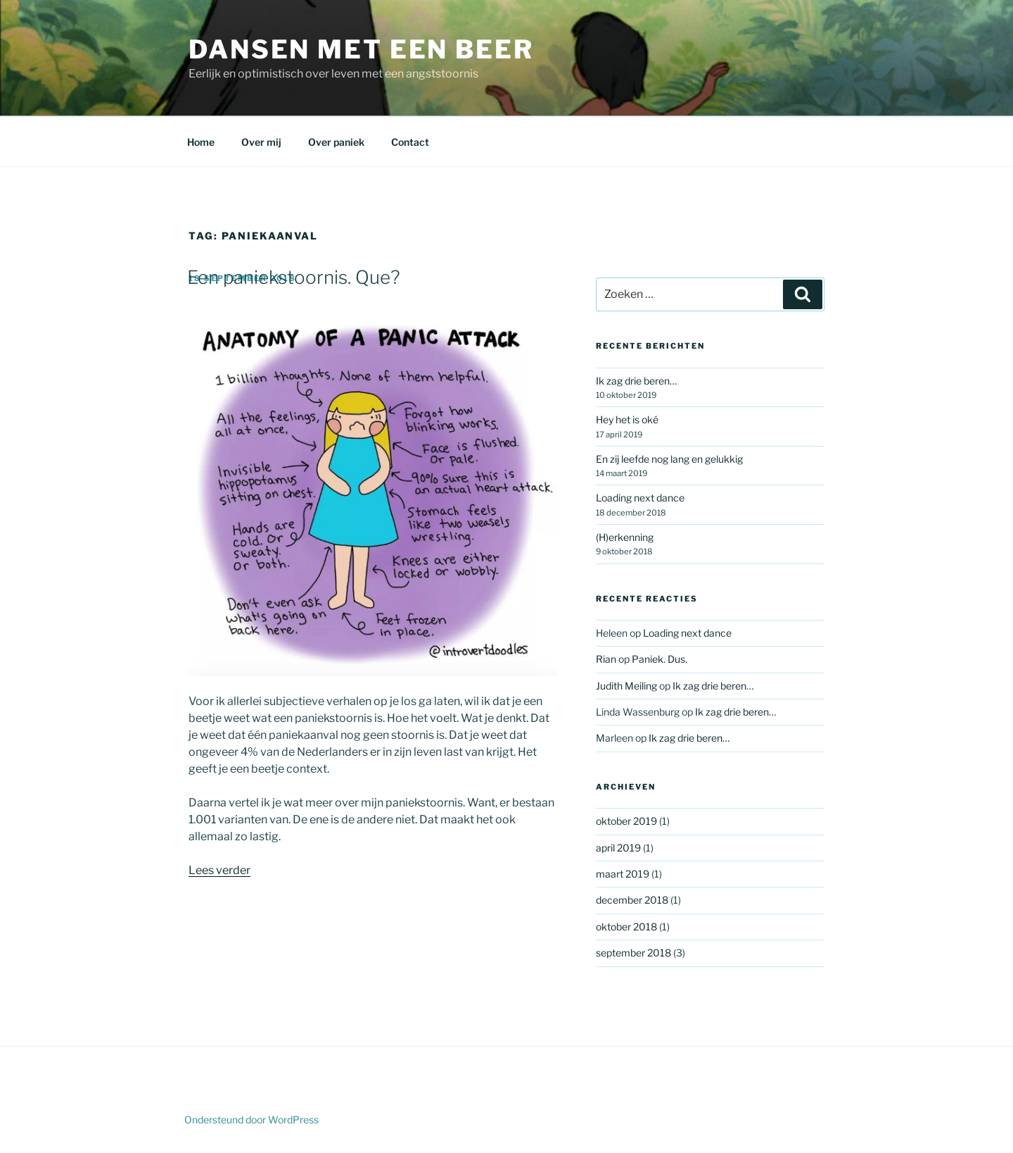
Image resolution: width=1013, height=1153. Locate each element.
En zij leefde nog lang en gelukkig (669, 459)
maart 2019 (622, 874)
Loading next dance (640, 498)
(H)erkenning (625, 537)
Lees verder (219, 870)
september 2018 (633, 953)
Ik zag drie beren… (636, 381)
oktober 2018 (626, 927)
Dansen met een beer (361, 49)
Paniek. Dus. (659, 659)
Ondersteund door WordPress (251, 1120)
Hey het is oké (627, 419)
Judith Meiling (626, 686)
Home (201, 142)
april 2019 (618, 848)
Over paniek (336, 142)
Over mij (261, 142)
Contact (410, 142)
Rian (606, 659)
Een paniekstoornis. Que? (293, 277)
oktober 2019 (626, 821)
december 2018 (632, 900)
